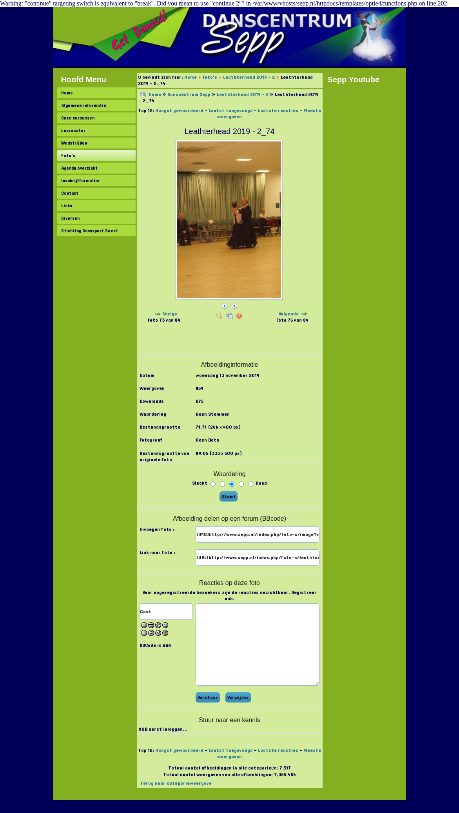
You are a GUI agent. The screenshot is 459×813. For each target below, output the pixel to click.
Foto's (68, 155)
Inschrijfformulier (80, 180)
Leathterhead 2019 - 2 (249, 77)
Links (66, 205)
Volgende (289, 314)
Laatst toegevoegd (231, 110)
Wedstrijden (74, 143)
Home (67, 93)
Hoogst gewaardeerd (179, 110)
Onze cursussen (77, 118)
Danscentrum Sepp (188, 94)
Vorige (170, 314)
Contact (69, 193)
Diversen (70, 218)
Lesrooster (73, 130)
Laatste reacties (278, 110)
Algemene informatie (83, 105)
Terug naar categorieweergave (176, 783)
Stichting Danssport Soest (89, 230)
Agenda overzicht (79, 168)
